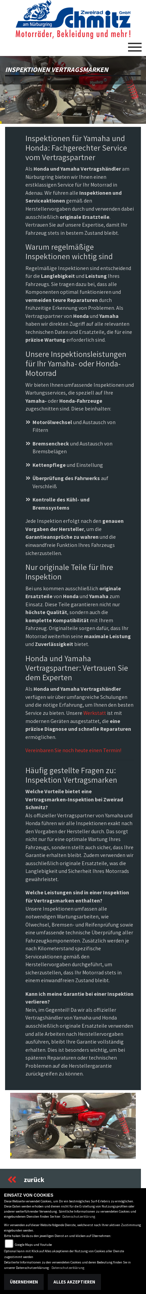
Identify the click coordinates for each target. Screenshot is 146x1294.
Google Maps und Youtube (33, 1244)
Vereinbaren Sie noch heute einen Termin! (73, 750)
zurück (25, 1180)
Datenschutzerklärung (78, 1216)
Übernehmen (24, 1282)
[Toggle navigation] (135, 44)
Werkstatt (94, 713)
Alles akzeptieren (74, 1282)
